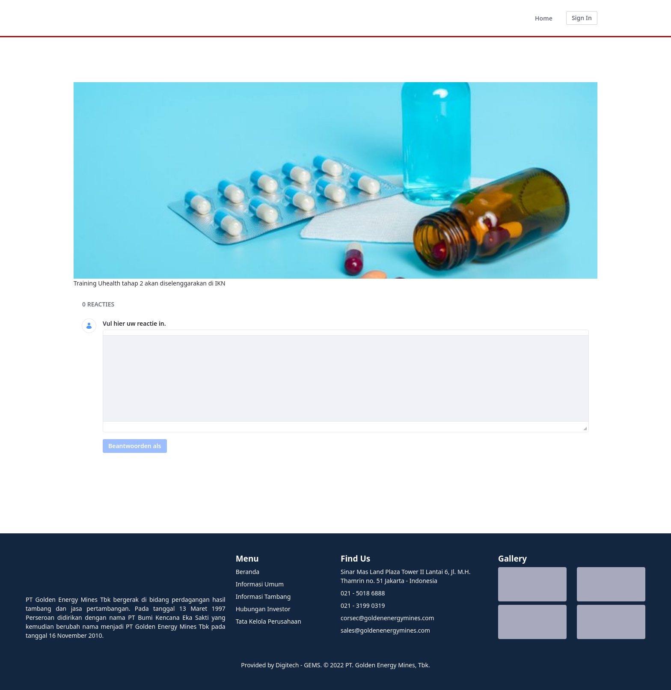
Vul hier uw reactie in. (134, 323)
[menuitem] (543, 18)
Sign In (582, 18)
